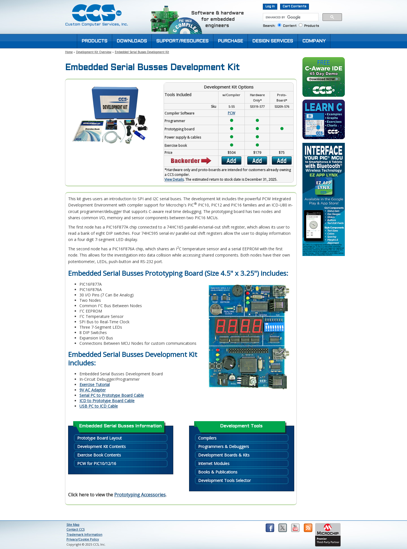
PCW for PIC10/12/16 (96, 463)
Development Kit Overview (93, 52)
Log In (270, 6)
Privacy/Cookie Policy (82, 539)
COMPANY (314, 41)
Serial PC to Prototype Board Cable (111, 395)
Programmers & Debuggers (223, 446)
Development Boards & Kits (224, 455)
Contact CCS (75, 529)
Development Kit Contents (101, 446)
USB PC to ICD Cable (98, 406)
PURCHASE (230, 41)
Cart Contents (294, 6)
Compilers (207, 438)
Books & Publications (217, 472)
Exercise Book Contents (99, 455)
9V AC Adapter (92, 390)
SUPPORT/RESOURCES (182, 41)
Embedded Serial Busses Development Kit (142, 52)
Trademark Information (84, 534)
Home (69, 52)
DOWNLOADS (132, 41)
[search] (290, 17)
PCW (231, 113)
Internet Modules (214, 463)
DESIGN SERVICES (272, 41)
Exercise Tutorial (94, 384)
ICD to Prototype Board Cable (107, 400)
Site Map (72, 524)
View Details (174, 179)
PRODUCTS (94, 41)
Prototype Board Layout (99, 438)
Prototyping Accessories (140, 495)
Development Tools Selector (224, 480)
